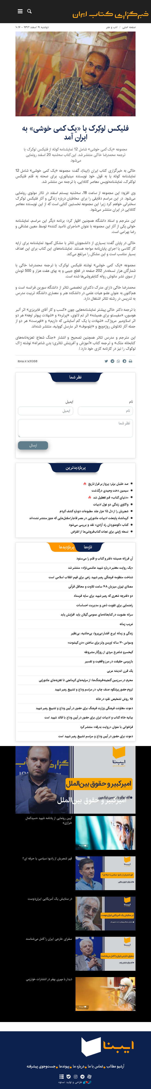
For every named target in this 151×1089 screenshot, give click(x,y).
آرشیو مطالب (115, 1066)
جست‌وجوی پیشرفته (41, 1066)
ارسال (33, 445)
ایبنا (110, 15)
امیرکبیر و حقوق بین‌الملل (91, 800)
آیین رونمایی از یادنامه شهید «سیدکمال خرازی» (49, 820)
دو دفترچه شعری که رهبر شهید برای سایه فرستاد (103, 595)
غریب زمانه (126, 624)
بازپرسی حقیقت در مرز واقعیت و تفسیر (109, 661)
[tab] (88, 547)
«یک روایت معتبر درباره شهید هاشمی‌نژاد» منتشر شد (100, 567)
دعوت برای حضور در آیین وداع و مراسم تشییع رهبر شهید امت (95, 736)
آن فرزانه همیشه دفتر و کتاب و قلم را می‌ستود (104, 558)
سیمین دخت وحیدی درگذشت (110, 490)
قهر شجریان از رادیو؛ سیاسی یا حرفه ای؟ (47, 858)
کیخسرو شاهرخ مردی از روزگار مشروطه (108, 652)
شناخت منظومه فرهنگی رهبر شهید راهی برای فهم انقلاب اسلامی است (91, 577)
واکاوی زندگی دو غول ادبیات (110, 504)
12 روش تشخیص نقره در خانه (114, 699)
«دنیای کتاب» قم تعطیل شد (110, 497)
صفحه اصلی (129, 27)
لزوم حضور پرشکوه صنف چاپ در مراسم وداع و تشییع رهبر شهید (94, 689)
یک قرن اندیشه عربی (120, 670)
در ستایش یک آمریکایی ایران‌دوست (50, 898)
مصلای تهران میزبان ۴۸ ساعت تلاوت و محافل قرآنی (100, 586)
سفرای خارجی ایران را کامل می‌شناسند (49, 938)
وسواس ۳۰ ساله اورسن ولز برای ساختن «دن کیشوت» (100, 642)
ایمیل (69, 402)
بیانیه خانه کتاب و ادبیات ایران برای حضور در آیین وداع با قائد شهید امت (89, 717)
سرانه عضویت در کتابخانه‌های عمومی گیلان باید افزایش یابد (96, 614)
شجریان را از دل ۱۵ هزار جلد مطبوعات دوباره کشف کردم (94, 511)
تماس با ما (95, 1066)
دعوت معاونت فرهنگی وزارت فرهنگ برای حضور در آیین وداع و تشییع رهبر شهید (84, 708)
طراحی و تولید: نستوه (74, 1082)
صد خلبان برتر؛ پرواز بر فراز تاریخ (108, 483)
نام (131, 402)
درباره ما (78, 1066)
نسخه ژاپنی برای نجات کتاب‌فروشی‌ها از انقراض (99, 531)
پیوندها (64, 1066)
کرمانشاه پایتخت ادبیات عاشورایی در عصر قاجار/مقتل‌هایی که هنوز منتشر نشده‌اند (78, 518)
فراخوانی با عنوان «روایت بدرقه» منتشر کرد (106, 727)
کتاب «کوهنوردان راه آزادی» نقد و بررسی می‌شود (98, 524)
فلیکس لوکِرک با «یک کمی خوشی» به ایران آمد (75, 132)
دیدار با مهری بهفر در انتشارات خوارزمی (49, 979)
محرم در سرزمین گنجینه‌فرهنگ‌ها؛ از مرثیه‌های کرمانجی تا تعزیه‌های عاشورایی (86, 680)
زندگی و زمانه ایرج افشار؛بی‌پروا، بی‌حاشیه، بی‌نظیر (102, 633)
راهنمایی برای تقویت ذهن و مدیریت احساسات (104, 605)
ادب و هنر (112, 27)
